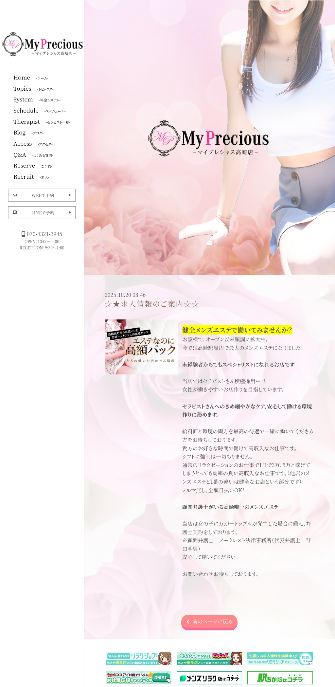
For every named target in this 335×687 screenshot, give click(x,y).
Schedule (39, 110)
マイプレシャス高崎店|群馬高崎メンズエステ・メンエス (43, 43)
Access (33, 143)
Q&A (33, 154)
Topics (33, 88)
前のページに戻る (209, 621)
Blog (28, 132)
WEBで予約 (42, 195)
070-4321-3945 (42, 234)
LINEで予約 (42, 212)
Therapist (41, 121)
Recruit (31, 176)
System (37, 99)
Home (30, 77)
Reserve (32, 165)
